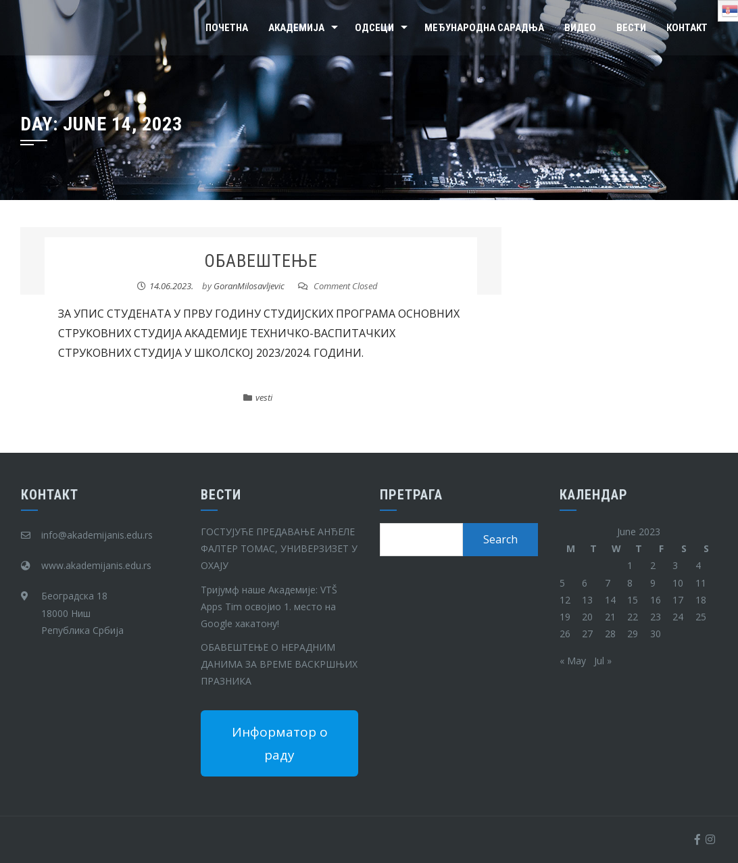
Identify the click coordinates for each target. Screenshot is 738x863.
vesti (263, 397)
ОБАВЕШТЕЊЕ (261, 261)
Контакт (687, 28)
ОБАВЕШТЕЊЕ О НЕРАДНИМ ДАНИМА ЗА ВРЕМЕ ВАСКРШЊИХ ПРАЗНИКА (279, 664)
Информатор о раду (280, 743)
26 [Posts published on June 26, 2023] (565, 633)
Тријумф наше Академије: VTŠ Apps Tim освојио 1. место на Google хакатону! (269, 606)
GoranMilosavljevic (249, 286)
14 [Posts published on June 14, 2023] (610, 599)
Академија (296, 28)
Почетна (226, 28)
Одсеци (374, 28)
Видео (580, 28)
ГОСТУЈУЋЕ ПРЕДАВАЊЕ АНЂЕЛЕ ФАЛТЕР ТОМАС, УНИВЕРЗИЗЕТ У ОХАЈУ (279, 548)
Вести (631, 28)
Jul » (603, 660)
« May (573, 660)
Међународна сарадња (484, 28)
